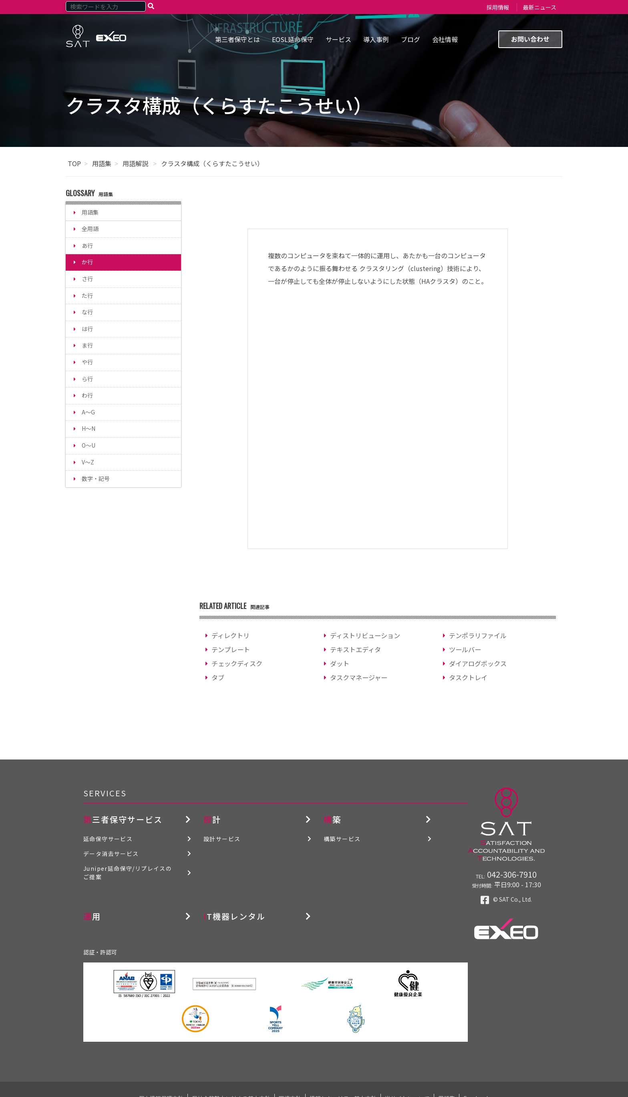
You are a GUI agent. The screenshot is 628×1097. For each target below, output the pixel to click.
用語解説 (136, 163)
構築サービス (342, 839)
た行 (87, 295)
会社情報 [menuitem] (445, 39)
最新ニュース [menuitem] (539, 7)
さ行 (87, 279)
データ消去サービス (111, 854)
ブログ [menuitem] (410, 39)
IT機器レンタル (234, 916)
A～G (88, 412)
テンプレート (230, 649)
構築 (332, 819)
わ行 (87, 395)
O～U (88, 445)
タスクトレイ (468, 677)
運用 (92, 916)
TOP (74, 163)
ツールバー (465, 649)
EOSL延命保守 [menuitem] (293, 39)
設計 (212, 819)
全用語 (90, 229)
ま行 (87, 345)
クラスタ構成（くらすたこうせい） (212, 163)
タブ (217, 677)
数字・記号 (96, 478)
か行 (87, 262)
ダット (339, 663)
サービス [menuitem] (338, 39)
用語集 (101, 163)
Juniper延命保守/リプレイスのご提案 (127, 872)
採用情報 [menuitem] (498, 7)
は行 (87, 329)
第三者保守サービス (123, 819)
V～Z (88, 462)
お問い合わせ (530, 39)
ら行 (87, 379)
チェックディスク (236, 663)
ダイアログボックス (478, 663)
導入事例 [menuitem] (376, 39)
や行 (87, 362)
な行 (87, 312)
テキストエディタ (355, 649)
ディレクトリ (230, 635)
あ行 (87, 245)
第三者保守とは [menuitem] (237, 39)
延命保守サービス (108, 839)
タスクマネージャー (358, 677)
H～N (88, 428)
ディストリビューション (365, 635)
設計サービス (221, 839)
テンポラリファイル (478, 635)
